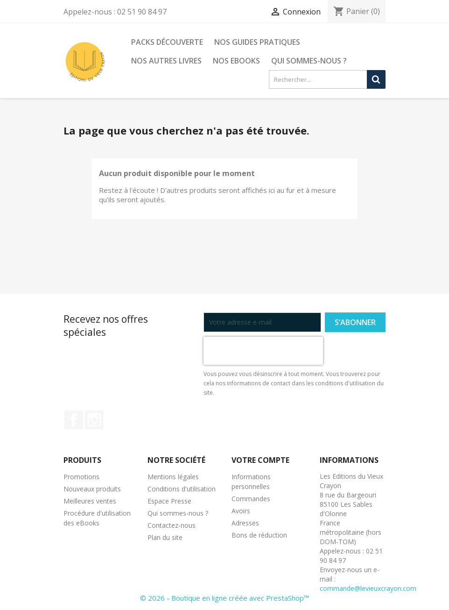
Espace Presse (169, 501)
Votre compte (260, 460)
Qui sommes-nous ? (309, 61)
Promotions (81, 476)
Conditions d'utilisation (181, 488)
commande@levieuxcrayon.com (368, 588)
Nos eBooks (236, 61)
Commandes (251, 498)
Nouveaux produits (92, 488)
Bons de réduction (259, 535)
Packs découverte (167, 42)
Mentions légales (173, 476)
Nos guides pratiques (257, 42)
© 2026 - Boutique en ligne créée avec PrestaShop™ (224, 598)
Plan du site (164, 537)
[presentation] (263, 351)
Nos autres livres (166, 61)
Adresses (245, 522)
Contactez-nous (171, 525)
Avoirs (241, 510)
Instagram (94, 420)
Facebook (73, 420)
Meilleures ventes (89, 501)
